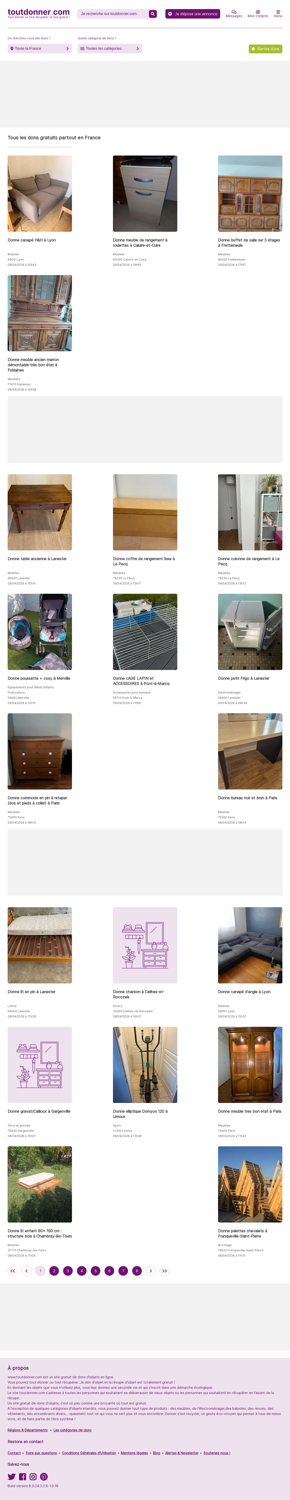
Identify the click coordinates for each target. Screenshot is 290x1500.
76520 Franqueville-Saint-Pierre (241, 1250)
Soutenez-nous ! (217, 1453)
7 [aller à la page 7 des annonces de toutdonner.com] (123, 1270)
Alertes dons (268, 48)
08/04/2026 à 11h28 (22, 1255)
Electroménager (229, 692)
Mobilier (13, 254)
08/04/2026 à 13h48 (127, 1136)
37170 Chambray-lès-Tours (27, 1250)
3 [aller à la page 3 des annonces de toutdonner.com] (68, 1270)
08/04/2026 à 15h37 (232, 1016)
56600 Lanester (19, 578)
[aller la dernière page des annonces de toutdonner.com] (164, 1271)
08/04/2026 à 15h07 (22, 1136)
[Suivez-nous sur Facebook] (22, 1478)
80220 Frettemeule (231, 259)
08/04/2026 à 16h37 (127, 1016)
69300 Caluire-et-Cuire (130, 259)
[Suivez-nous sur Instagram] (33, 1478)
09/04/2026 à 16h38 (22, 389)
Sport (117, 1125)
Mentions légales (134, 1453)
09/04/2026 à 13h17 (127, 583)
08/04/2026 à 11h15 (231, 1255)
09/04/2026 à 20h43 (22, 265)
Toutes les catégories (104, 48)
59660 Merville (18, 698)
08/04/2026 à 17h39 (22, 1016)
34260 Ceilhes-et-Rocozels (133, 1011)
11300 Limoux (122, 1131)
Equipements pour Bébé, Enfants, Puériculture (31, 689)
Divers (117, 1006)
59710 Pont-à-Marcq (127, 698)
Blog (156, 1453)
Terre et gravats (19, 1125)
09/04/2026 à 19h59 (127, 265)
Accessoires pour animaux (131, 692)
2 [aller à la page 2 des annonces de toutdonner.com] (54, 1270)
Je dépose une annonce (192, 13)
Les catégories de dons (73, 1430)
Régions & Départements (28, 1430)
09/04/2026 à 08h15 (22, 822)
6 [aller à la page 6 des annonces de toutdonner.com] (109, 1270)
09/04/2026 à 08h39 (232, 703)
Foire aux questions (41, 1453)
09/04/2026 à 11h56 (127, 703)
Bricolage (225, 1245)
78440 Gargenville (21, 1131)
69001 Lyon (16, 259)
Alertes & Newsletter (181, 1453)
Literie (12, 1006)
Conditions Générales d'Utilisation (89, 1453)
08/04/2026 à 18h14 (232, 822)
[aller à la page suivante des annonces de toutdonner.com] (151, 1271)
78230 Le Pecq (123, 578)
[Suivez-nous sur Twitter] (11, 1478)
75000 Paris (16, 817)
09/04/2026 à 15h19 (22, 583)
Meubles (224, 254)
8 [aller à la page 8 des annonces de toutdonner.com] (137, 1270)
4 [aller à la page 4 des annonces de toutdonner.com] (82, 1270)
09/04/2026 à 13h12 (232, 583)
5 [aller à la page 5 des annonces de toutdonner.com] (95, 1270)
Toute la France (28, 48)
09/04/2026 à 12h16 (22, 703)
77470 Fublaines (19, 384)
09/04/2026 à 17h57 (232, 265)
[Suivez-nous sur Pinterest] (43, 1478)
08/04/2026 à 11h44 (232, 1136)
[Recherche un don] (113, 14)
